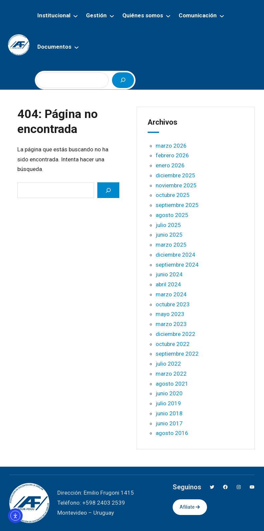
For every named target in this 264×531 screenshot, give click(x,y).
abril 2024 (168, 284)
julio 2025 (168, 225)
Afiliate (190, 507)
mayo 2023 (170, 314)
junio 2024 (169, 274)
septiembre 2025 (177, 205)
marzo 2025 (171, 244)
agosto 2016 (172, 433)
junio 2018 (169, 413)
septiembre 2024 (177, 264)
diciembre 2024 (175, 254)
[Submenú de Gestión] (111, 15)
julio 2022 (168, 363)
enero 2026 (170, 165)
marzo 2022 (171, 373)
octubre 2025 (173, 195)
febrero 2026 (172, 155)
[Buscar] (123, 80)
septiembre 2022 (177, 353)
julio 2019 (168, 403)
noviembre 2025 (176, 185)
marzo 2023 (171, 324)
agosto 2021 (172, 383)
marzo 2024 (171, 294)
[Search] (108, 190)
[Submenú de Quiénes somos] (168, 15)
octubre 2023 (173, 304)
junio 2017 (169, 423)
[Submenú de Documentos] (76, 47)
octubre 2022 (173, 344)
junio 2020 (169, 393)
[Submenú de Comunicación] (221, 15)
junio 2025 (169, 234)
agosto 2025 (172, 215)
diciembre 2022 (175, 334)
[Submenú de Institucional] (75, 15)
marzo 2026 (171, 145)
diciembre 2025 (175, 175)
